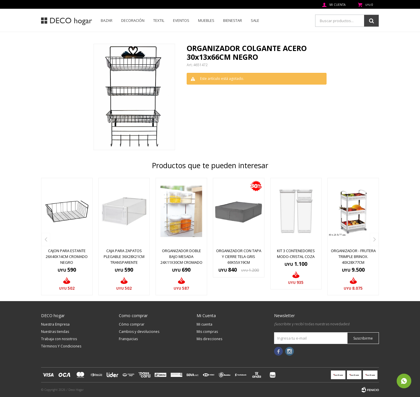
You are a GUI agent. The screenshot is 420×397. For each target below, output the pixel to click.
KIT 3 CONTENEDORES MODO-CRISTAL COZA (296, 253)
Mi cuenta (204, 324)
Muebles (206, 20)
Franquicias (128, 338)
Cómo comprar (131, 324)
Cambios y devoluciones (139, 331)
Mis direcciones (209, 338)
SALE (255, 20)
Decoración (132, 20)
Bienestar (232, 20)
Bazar (106, 20)
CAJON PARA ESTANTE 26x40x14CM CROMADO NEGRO (67, 256)
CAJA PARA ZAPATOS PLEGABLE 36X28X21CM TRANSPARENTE (124, 256)
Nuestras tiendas (55, 331)
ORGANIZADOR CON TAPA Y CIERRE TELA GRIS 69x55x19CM (238, 256)
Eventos (181, 20)
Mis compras (207, 331)
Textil (158, 20)
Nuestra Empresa (55, 324)
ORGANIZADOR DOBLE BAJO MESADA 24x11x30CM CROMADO (181, 256)
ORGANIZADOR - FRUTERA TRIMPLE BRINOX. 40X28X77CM (353, 256)
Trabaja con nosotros (59, 338)
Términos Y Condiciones (61, 346)
